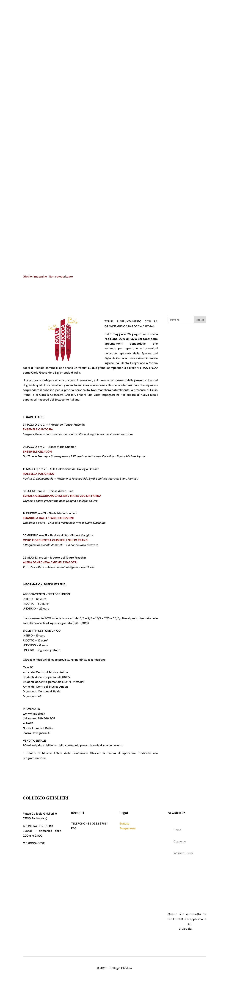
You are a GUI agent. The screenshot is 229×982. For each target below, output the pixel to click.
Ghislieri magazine (35, 276)
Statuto (124, 823)
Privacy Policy (129, 833)
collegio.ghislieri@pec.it (92, 828)
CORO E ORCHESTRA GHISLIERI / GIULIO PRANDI (55, 540)
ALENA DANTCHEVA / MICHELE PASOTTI (50, 562)
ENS (25, 429)
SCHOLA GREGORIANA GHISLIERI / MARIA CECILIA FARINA (62, 496)
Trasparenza (128, 828)
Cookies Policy (129, 838)
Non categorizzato (61, 276)
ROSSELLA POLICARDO (38, 474)
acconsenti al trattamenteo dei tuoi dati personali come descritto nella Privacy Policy (187, 878)
